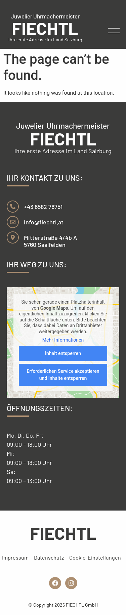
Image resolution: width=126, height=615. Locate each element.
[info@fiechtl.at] (13, 222)
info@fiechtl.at (44, 222)
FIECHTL (45, 27)
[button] (114, 31)
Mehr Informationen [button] (63, 340)
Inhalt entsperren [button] (63, 353)
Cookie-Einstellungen (95, 557)
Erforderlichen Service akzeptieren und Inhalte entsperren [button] (63, 374)
